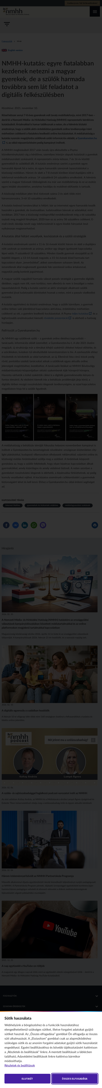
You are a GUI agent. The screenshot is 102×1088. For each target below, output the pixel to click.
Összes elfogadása (74, 1079)
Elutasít (27, 1079)
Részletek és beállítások (19, 1065)
